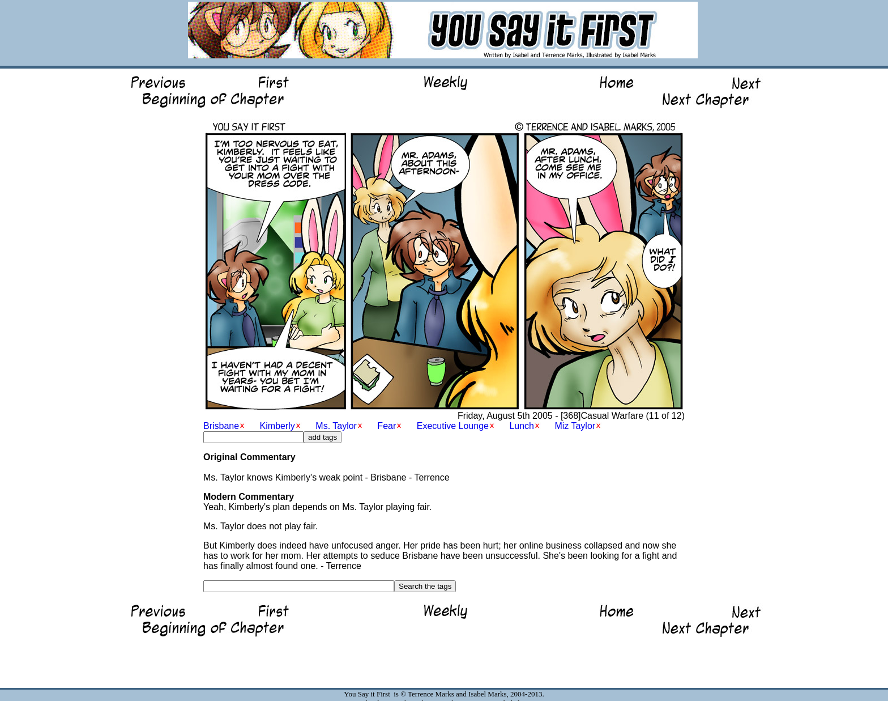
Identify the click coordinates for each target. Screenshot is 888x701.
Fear (386, 426)
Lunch (521, 426)
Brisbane (221, 426)
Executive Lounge (453, 426)
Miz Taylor (574, 426)
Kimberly (277, 426)
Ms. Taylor (336, 426)
